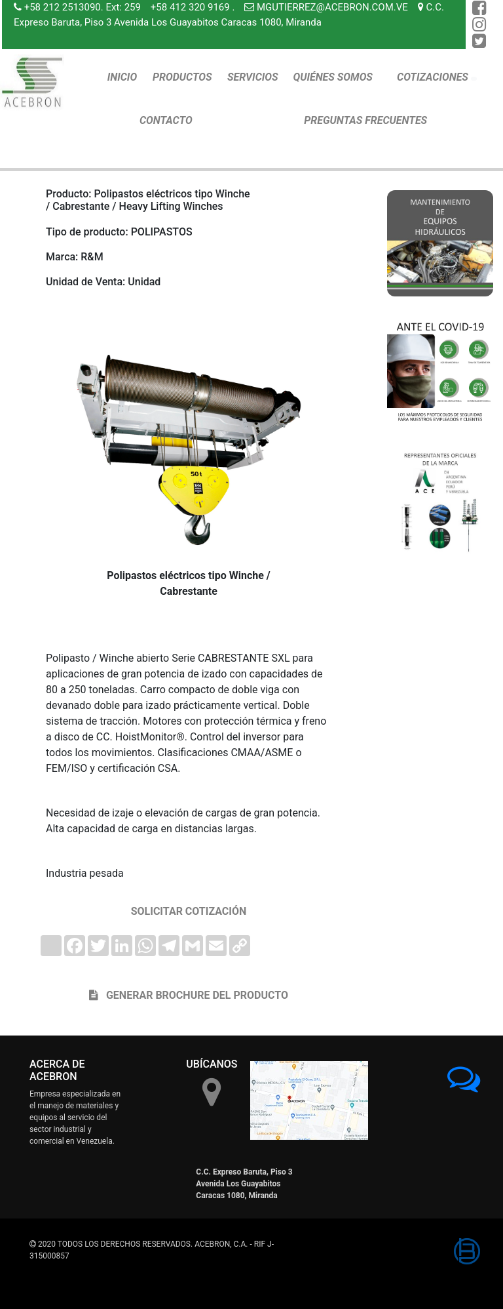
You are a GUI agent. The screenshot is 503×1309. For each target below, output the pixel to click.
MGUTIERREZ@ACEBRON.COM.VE (332, 7)
